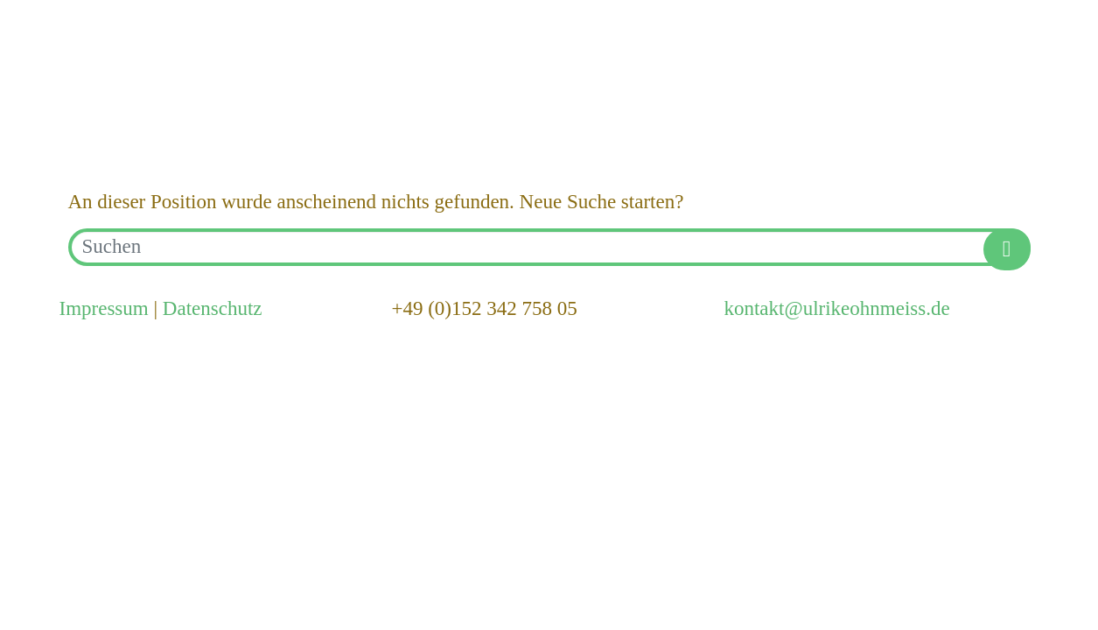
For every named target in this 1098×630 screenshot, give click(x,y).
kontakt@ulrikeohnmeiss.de (836, 308)
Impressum (104, 308)
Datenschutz (212, 308)
